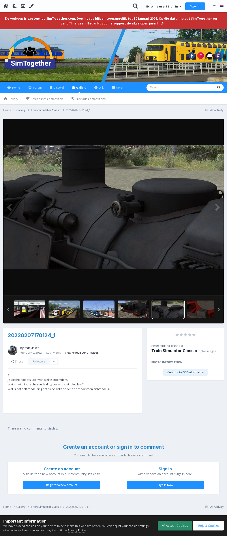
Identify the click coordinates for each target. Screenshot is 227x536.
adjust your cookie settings (131, 526)
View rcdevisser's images (82, 355)
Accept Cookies (174, 525)
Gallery (80, 92)
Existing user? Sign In (163, 6)
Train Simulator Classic (174, 353)
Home (15, 90)
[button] (8, 312)
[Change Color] (31, 6)
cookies (31, 526)
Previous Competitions (90, 101)
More (119, 90)
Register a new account (61, 487)
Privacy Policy (77, 530)
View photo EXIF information (185, 375)
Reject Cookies (208, 525)
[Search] (168, 90)
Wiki (101, 90)
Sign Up (195, 6)
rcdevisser (31, 350)
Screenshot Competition (46, 101)
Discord (58, 90)
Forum (37, 90)
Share (17, 364)
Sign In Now (165, 487)
